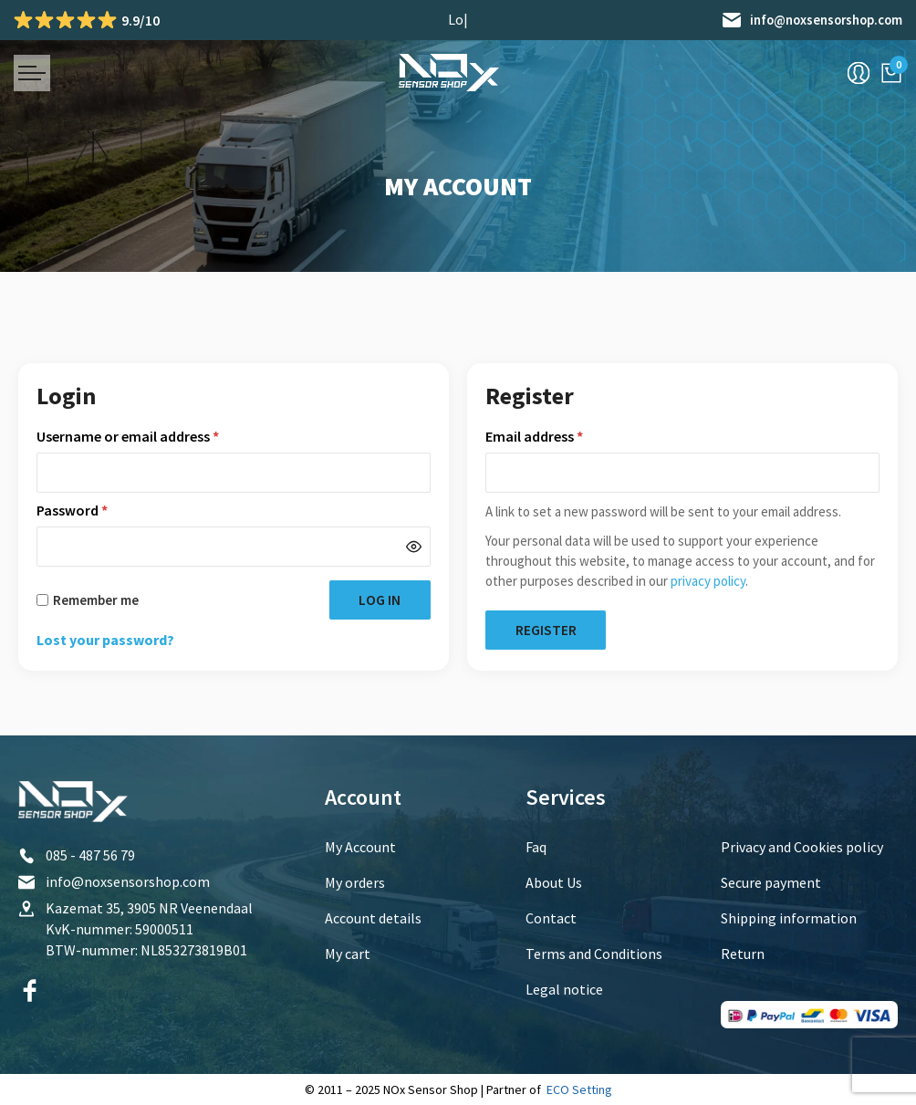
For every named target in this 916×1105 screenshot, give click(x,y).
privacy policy (708, 580)
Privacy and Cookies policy (802, 847)
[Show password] (414, 547)
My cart (347, 953)
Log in (376, 600)
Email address (562, 436)
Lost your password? (105, 640)
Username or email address (155, 436)
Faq (536, 847)
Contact (551, 918)
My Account (360, 847)
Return (743, 953)
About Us (554, 882)
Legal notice (564, 989)
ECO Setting (579, 1089)
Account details (373, 918)
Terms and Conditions (594, 953)
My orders (355, 882)
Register (549, 630)
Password (99, 510)
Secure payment (771, 882)
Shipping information (789, 918)
